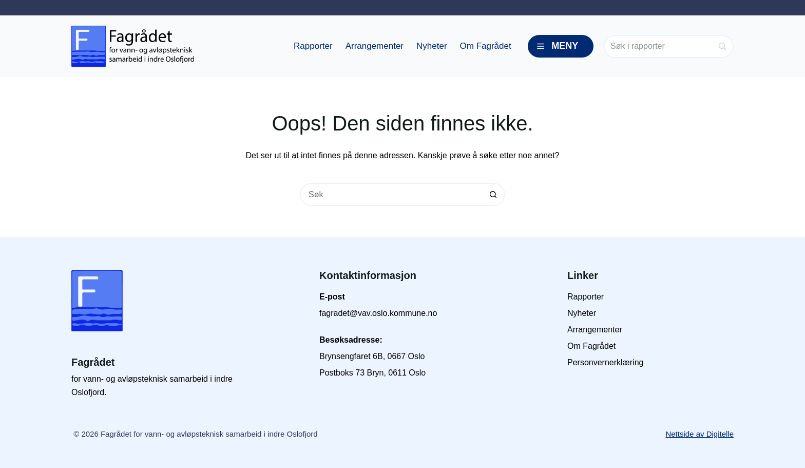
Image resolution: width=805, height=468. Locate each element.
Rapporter (313, 46)
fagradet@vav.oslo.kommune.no (378, 313)
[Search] (669, 46)
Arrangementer (375, 46)
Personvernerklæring (605, 362)
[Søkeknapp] (493, 194)
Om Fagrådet (485, 46)
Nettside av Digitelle (699, 433)
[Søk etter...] (391, 194)
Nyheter (431, 46)
